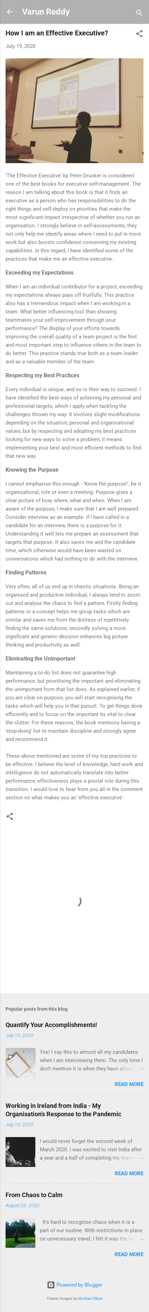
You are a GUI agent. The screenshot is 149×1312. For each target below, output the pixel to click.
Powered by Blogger (74, 1285)
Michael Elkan (90, 1298)
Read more (129, 1084)
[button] (139, 35)
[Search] (139, 14)
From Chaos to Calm (34, 1195)
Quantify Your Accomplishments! (51, 1024)
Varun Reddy (46, 12)
